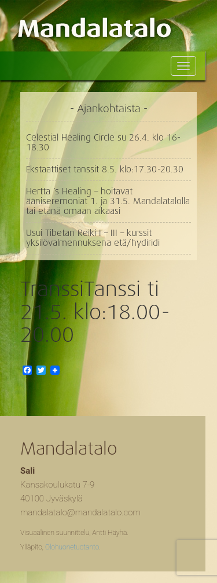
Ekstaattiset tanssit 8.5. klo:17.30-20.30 (104, 169)
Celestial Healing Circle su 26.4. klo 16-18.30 (103, 142)
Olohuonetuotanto (72, 547)
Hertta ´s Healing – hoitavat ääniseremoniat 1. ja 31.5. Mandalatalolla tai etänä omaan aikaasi (108, 201)
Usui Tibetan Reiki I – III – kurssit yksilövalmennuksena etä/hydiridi (93, 238)
